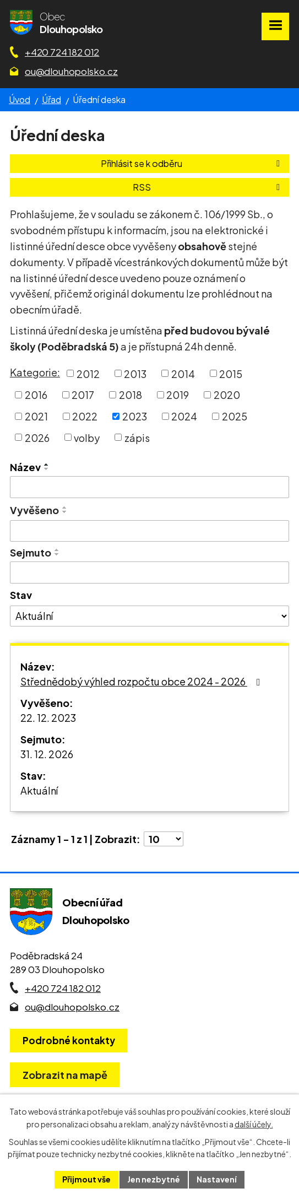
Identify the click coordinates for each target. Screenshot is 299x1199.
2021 (36, 416)
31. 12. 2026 (46, 754)
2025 (234, 416)
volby (87, 437)
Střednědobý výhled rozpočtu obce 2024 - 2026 (142, 681)
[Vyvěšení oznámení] (149, 531)
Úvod (19, 99)
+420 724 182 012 (62, 52)
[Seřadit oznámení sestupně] (47, 469)
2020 (227, 394)
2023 (134, 416)
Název (25, 467)
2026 (37, 437)
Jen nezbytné (153, 1179)
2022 (84, 416)
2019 (177, 394)
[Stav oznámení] (149, 616)
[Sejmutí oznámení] (149, 572)
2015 (230, 373)
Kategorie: (35, 372)
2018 (130, 394)
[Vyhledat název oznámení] (149, 487)
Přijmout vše (86, 1179)
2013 (135, 373)
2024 (184, 416)
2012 (88, 373)
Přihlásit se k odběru (192, 163)
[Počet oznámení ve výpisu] (163, 838)
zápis (137, 437)
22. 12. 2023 (48, 717)
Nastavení (217, 1179)
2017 (83, 394)
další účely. (254, 1124)
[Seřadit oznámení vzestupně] (47, 464)
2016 (36, 394)
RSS (208, 187)
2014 (183, 373)
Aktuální (39, 790)
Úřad (51, 99)
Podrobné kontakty (69, 1040)
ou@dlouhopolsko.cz (71, 71)
